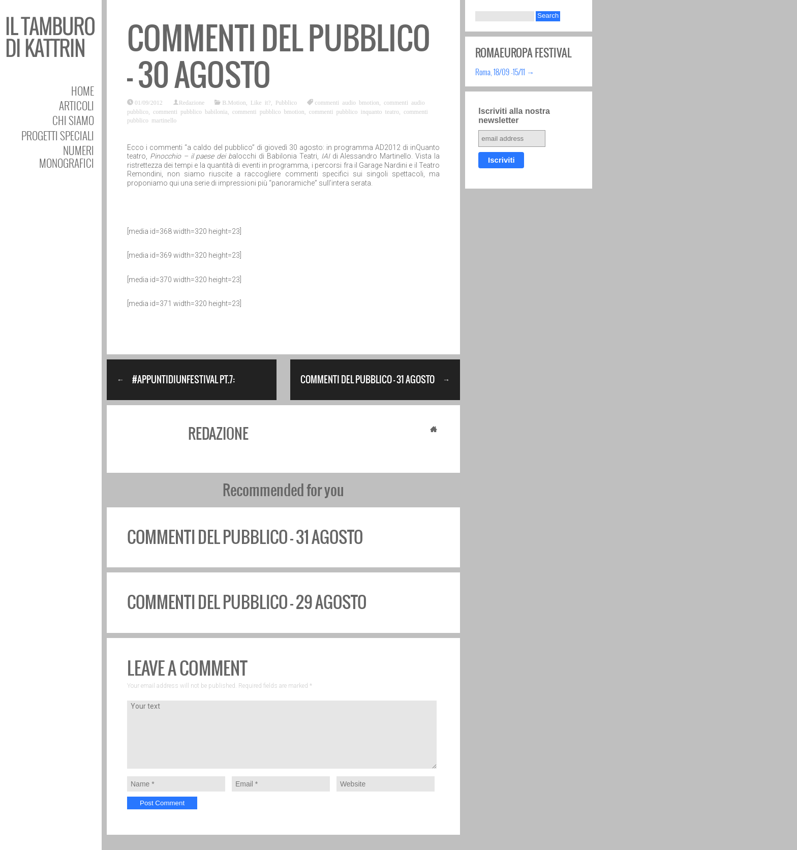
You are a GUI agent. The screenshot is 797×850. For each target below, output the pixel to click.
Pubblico (286, 102)
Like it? (261, 102)
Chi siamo (73, 120)
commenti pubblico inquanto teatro (354, 111)
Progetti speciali (57, 135)
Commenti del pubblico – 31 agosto (245, 537)
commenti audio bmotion (347, 102)
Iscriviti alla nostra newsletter (514, 116)
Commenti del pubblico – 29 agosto (246, 602)
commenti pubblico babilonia (190, 111)
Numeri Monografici (66, 156)
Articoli (76, 105)
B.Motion (234, 102)
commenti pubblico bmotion (268, 111)
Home (82, 91)
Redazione (192, 102)
